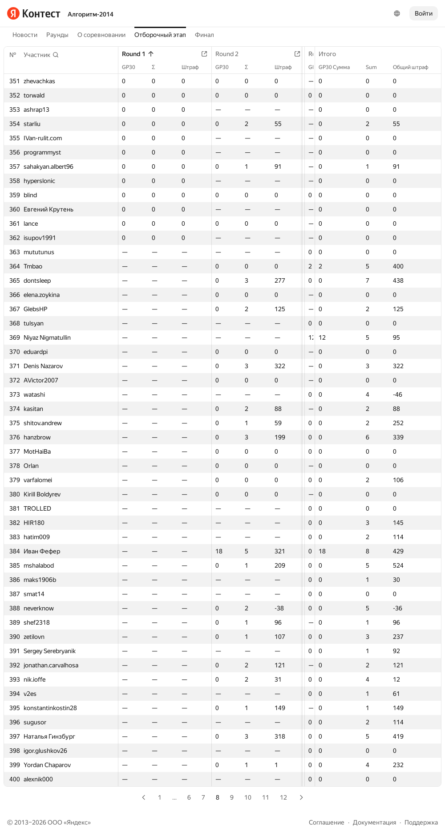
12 (283, 797)
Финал (204, 34)
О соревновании (101, 34)
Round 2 (235, 53)
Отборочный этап (160, 34)
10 (247, 797)
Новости (24, 34)
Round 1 (138, 53)
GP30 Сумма (339, 67)
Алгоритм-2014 (90, 14)
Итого (332, 53)
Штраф (198, 67)
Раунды (57, 34)
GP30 (133, 67)
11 (265, 797)
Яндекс (77, 822)
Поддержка (421, 822)
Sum (376, 67)
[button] (41, 54)
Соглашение (326, 822)
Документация (374, 822)
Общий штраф (415, 67)
